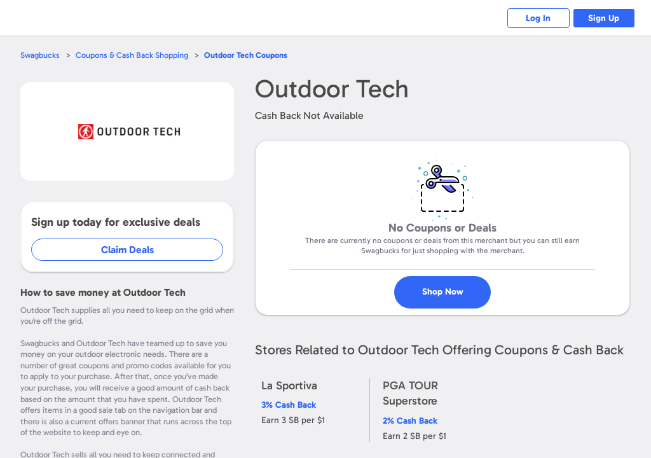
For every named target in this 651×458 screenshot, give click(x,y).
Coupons (245, 55)
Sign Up (603, 18)
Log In (536, 18)
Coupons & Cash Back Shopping (132, 55)
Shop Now (442, 286)
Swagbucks (40, 55)
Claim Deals (128, 250)
